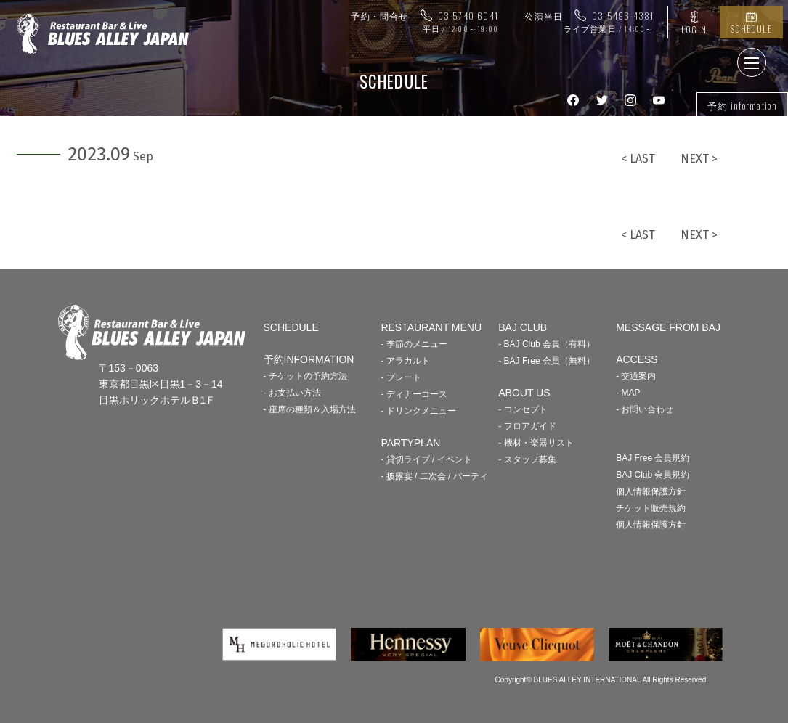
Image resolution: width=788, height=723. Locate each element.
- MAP (628, 393)
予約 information (742, 105)
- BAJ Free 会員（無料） (546, 361)
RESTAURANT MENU (431, 327)
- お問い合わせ (644, 409)
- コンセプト (522, 409)
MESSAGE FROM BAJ (668, 327)
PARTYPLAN (410, 443)
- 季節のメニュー (414, 344)
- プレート (401, 377)
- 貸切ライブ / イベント (426, 459)
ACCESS (637, 359)
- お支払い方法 (292, 393)
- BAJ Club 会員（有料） (546, 344)
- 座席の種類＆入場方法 (310, 409)
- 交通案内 (636, 376)
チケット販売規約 (651, 508)
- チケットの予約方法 (305, 376)
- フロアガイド (527, 426)
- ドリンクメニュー (418, 411)
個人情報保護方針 (651, 491)
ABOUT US (524, 393)
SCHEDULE (751, 29)
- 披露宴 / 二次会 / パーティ (434, 476)
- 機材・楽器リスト (535, 443)
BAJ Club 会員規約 (652, 475)
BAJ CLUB (522, 327)
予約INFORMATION (309, 359)
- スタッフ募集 (527, 459)
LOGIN (694, 29)
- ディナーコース (414, 394)
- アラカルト (405, 361)
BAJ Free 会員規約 (652, 458)
